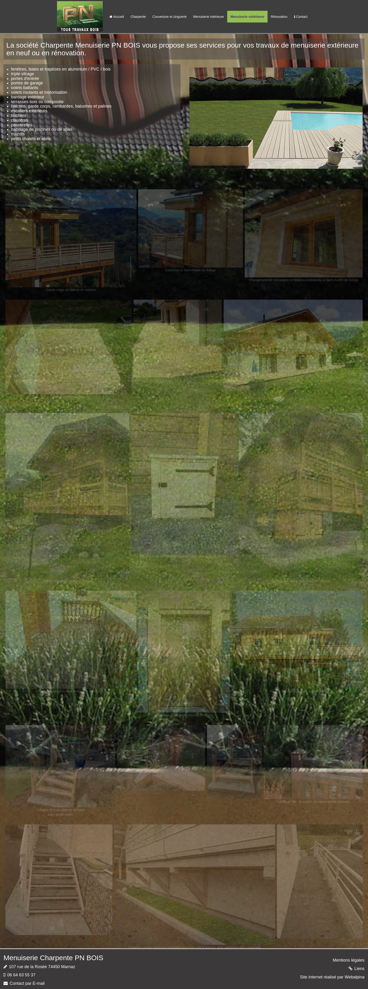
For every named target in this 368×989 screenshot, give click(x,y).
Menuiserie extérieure (247, 17)
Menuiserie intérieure (208, 17)
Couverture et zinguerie (170, 17)
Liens (359, 968)
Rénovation (279, 17)
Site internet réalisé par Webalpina (332, 977)
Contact (300, 17)
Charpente (138, 17)
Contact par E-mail (27, 983)
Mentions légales (348, 960)
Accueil (116, 17)
